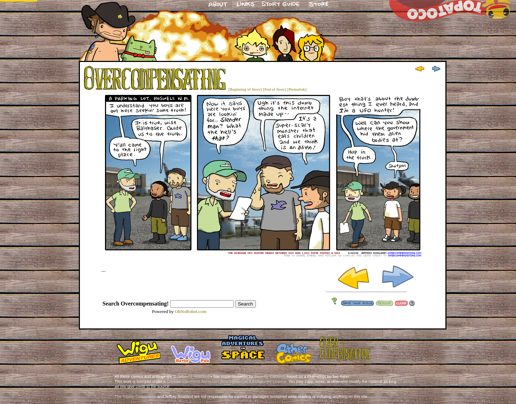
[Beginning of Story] (245, 89)
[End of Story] (274, 89)
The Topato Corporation (135, 396)
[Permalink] (296, 89)
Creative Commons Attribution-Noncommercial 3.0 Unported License (226, 381)
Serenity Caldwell (269, 376)
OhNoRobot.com (190, 311)
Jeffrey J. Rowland (193, 376)
